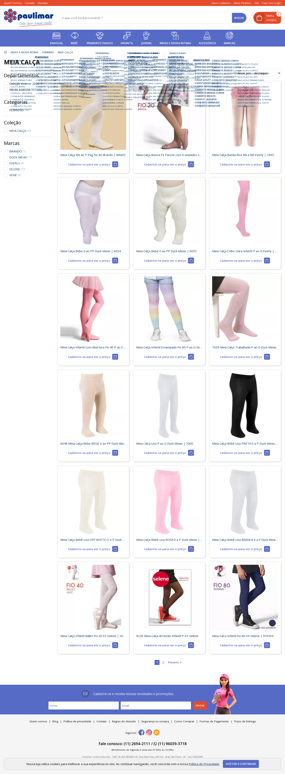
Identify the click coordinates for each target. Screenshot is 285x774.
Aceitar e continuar (241, 764)
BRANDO (17, 151)
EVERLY (16, 163)
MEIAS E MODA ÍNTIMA (28, 89)
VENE (14, 175)
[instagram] (149, 732)
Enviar (200, 705)
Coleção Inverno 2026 (26, 84)
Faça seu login (271, 3)
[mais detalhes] (93, 164)
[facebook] (141, 732)
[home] (28, 18)
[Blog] (157, 732)
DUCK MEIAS (20, 157)
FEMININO (19, 110)
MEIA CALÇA (20, 131)
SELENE (17, 169)
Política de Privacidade (204, 764)
